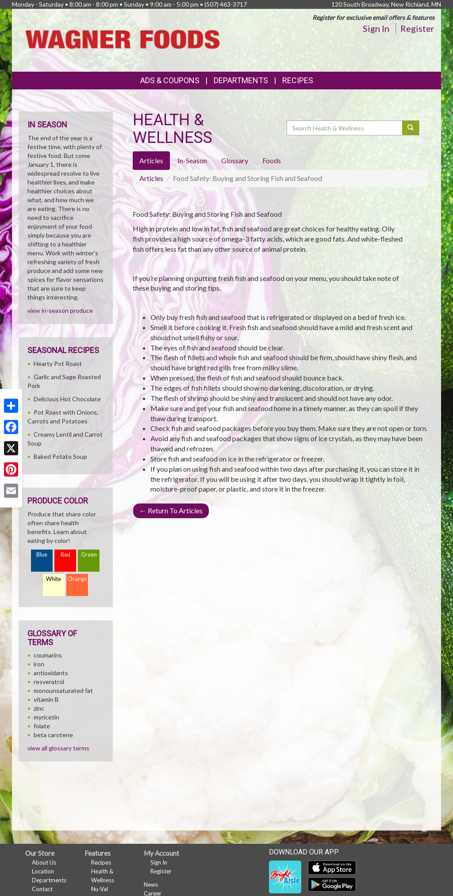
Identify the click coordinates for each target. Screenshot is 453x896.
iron (39, 664)
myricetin (46, 717)
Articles (151, 178)
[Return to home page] (122, 39)
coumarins (48, 655)
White (53, 579)
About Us (44, 862)
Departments (49, 880)
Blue (41, 554)
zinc (39, 708)
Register (417, 28)
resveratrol (49, 681)
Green (89, 554)
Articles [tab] (151, 160)
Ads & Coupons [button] (170, 80)
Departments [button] (241, 80)
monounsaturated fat (63, 690)
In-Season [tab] (192, 160)
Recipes (297, 80)
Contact (42, 888)
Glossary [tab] (234, 160)
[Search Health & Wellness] (345, 127)
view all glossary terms (58, 748)
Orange (77, 579)
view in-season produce (60, 310)
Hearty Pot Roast (58, 363)
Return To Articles (171, 510)
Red (65, 554)
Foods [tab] (271, 160)
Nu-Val (99, 888)
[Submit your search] (410, 127)
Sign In (376, 28)
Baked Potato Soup (60, 456)
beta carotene (53, 734)
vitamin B (46, 699)
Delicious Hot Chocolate (67, 399)
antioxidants (51, 673)
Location (43, 871)
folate (42, 726)
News (151, 884)
